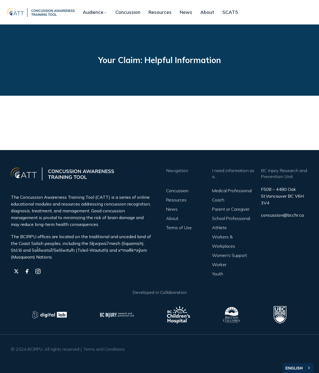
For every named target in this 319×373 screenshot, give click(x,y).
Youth (217, 273)
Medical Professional (232, 190)
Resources (160, 12)
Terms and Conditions (104, 349)
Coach (218, 200)
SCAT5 (230, 12)
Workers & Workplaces (223, 241)
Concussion (127, 12)
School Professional (231, 218)
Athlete (219, 227)
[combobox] (298, 368)
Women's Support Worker (229, 260)
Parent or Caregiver (230, 209)
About (207, 12)
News (186, 12)
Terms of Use (179, 227)
